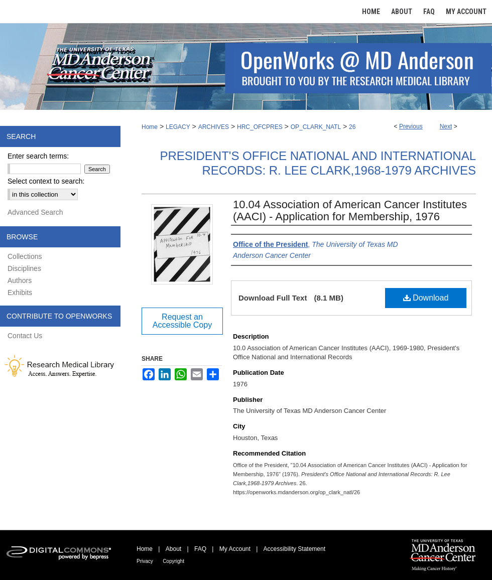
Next (446, 126)
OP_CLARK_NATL (316, 126)
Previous (411, 126)
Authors (20, 280)
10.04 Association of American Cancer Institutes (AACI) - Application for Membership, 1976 (350, 210)
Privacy (145, 561)
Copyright (173, 561)
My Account (235, 548)
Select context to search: (46, 181)
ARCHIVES (213, 126)
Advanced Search (35, 212)
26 (352, 126)
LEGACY (178, 126)
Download (426, 298)
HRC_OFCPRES (260, 126)
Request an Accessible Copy (182, 321)
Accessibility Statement (294, 548)
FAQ (200, 548)
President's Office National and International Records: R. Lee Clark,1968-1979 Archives (318, 163)
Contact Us (25, 336)
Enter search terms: (38, 156)
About (173, 548)
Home (150, 126)
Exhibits (20, 292)
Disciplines (24, 268)
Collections (25, 256)
